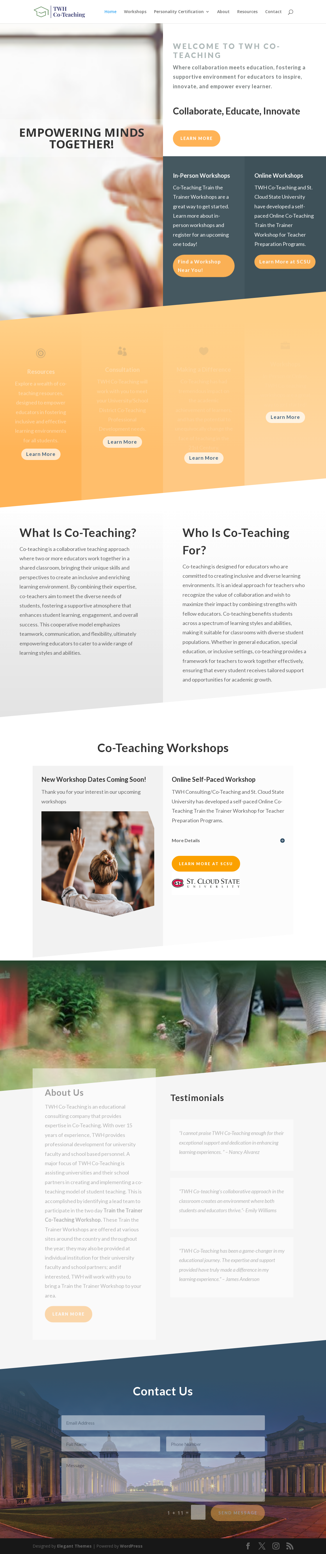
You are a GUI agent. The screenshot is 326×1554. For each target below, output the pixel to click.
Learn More (41, 454)
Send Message (237, 1517)
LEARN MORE (196, 138)
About (223, 12)
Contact (273, 12)
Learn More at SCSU (285, 265)
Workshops (135, 12)
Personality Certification (179, 12)
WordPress (131, 1546)
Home (110, 12)
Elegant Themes (74, 1546)
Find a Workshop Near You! (199, 269)
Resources (247, 12)
